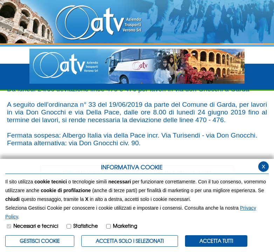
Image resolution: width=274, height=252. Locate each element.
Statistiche (85, 225)
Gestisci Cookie (40, 240)
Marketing (125, 225)
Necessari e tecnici (35, 225)
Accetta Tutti (216, 240)
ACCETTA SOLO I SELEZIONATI (130, 240)
